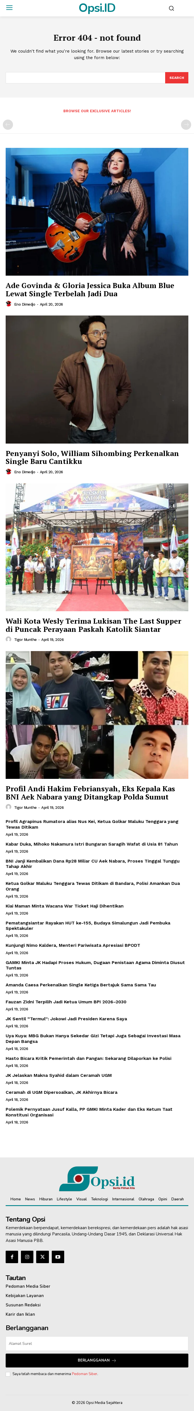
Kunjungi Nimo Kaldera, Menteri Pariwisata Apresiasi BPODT (73, 945)
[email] (97, 1343)
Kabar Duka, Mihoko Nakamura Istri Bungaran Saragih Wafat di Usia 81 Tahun (92, 844)
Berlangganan (97, 1360)
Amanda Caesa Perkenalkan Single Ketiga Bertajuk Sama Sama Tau (81, 985)
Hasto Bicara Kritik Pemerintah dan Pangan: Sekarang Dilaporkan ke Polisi (88, 1058)
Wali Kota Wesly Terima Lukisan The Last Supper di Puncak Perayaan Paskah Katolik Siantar (93, 625)
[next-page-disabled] (186, 125)
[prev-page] (8, 125)
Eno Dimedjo (24, 304)
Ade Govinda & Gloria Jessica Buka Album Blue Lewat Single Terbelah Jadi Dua (90, 289)
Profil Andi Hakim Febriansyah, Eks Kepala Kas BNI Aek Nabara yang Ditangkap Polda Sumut (90, 792)
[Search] (176, 77)
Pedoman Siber (84, 1374)
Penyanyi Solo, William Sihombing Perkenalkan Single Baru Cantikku (92, 457)
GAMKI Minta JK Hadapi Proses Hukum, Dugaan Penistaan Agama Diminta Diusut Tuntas (95, 965)
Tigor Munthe (25, 640)
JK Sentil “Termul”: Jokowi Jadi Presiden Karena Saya (66, 1018)
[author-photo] (9, 304)
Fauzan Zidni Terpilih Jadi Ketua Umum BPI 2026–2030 (66, 1001)
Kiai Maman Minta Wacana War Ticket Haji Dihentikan (65, 906)
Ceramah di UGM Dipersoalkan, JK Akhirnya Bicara (61, 1092)
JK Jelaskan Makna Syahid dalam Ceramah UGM (59, 1075)
